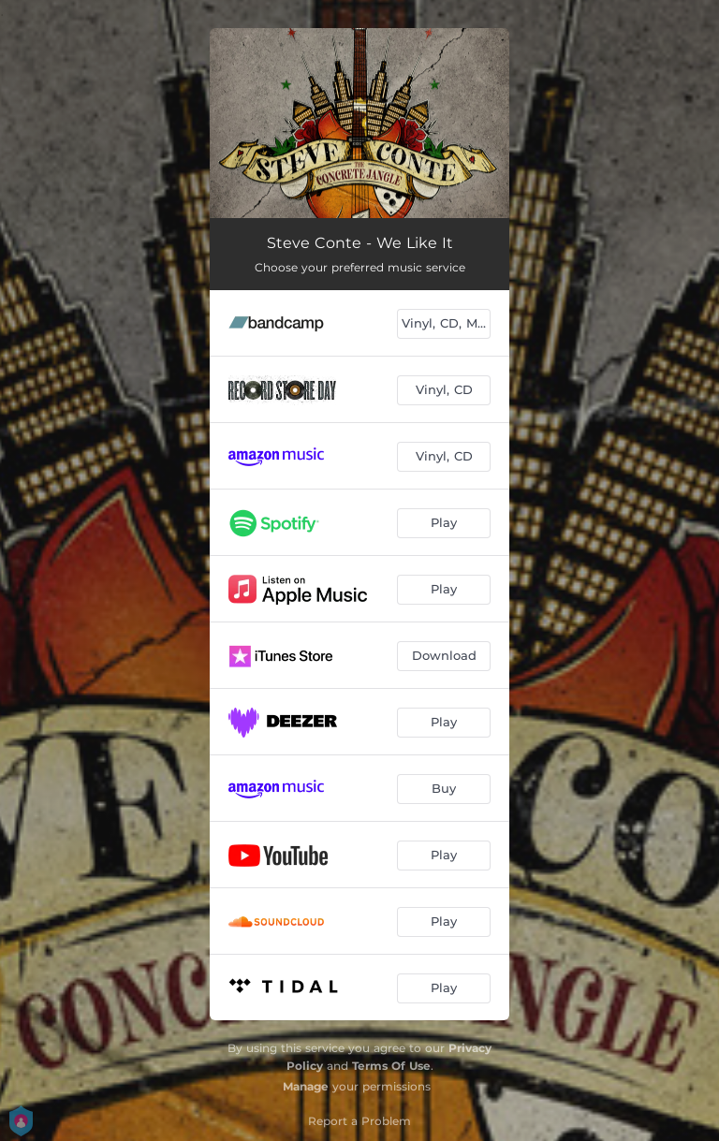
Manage (306, 1086)
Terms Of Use (391, 1066)
